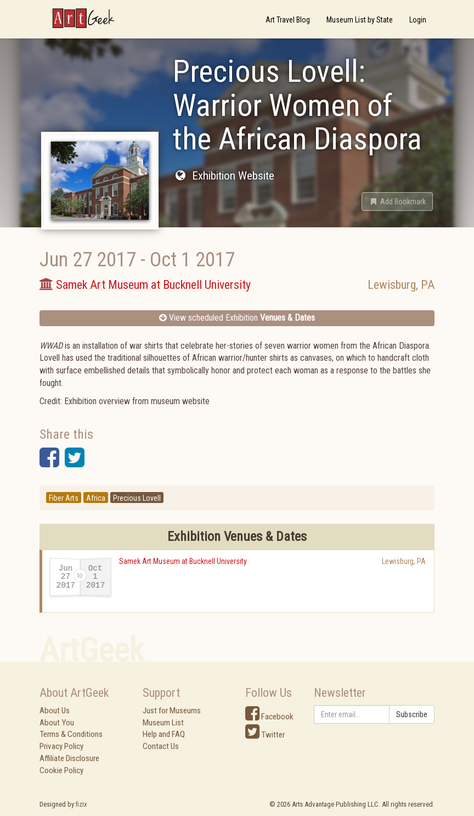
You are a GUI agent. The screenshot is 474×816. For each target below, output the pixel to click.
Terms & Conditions (71, 734)
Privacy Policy (61, 746)
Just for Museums (172, 711)
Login (417, 19)
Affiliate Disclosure (69, 758)
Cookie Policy (61, 770)
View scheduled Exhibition (237, 317)
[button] (397, 201)
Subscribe (411, 714)
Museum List (163, 723)
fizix (81, 804)
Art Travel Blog (288, 19)
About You (57, 723)
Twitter (265, 735)
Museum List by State (359, 19)
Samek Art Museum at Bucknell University (183, 561)
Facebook (269, 717)
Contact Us (161, 746)
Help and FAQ (164, 734)
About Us (55, 711)
